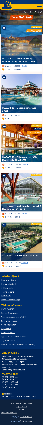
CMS (22, 421)
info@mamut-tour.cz (16, 370)
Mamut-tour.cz (26, 416)
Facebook (8, 394)
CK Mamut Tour (29, 396)
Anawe (29, 421)
